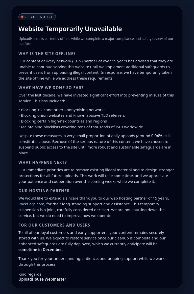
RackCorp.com (31, 203)
